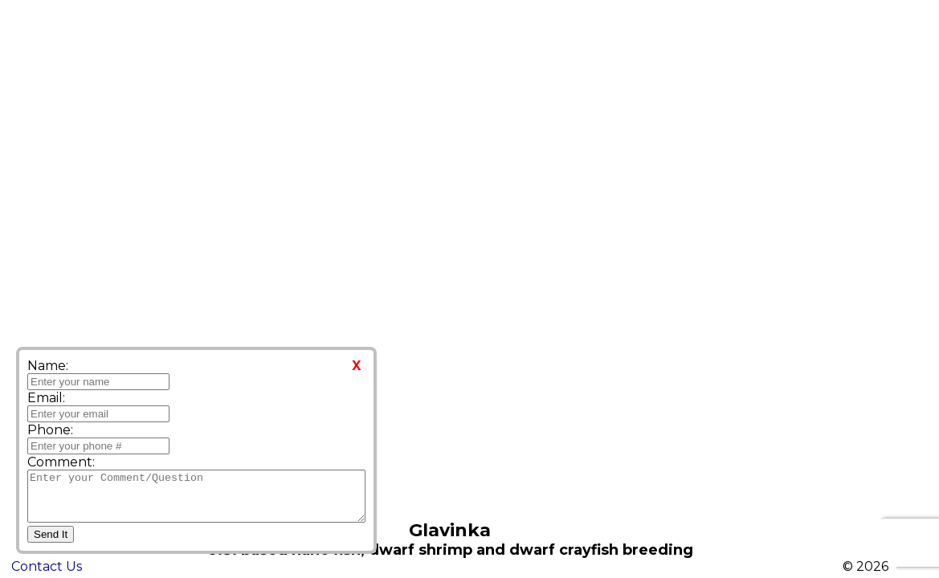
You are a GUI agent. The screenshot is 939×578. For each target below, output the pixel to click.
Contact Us (46, 566)
